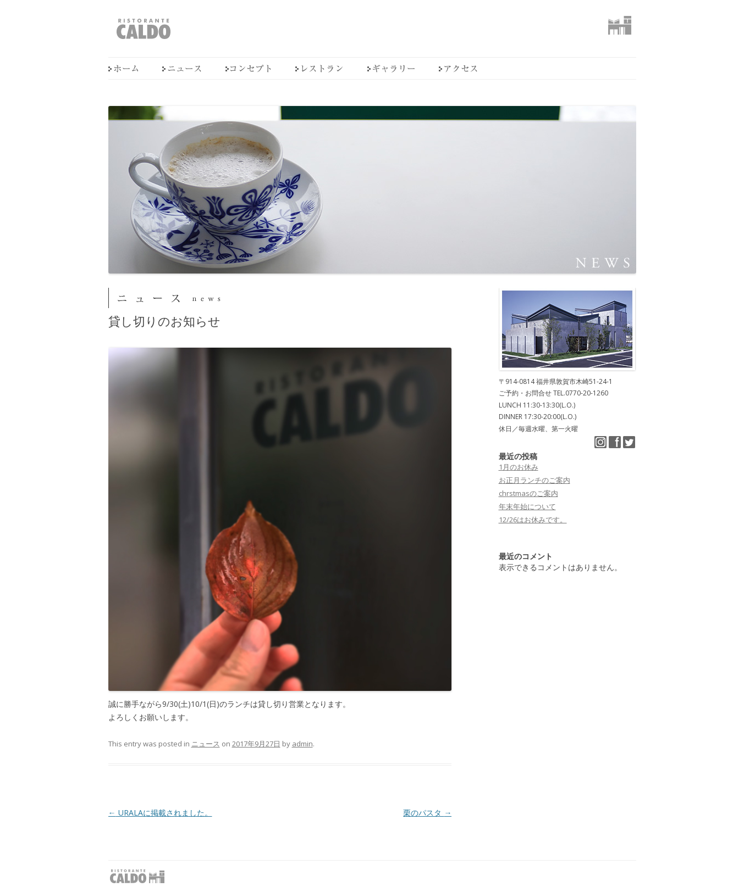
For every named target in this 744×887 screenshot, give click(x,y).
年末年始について (527, 506)
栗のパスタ (427, 812)
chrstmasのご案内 (528, 493)
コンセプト (248, 68)
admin (302, 744)
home (123, 68)
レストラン (319, 68)
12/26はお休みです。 (533, 520)
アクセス (458, 68)
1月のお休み (518, 467)
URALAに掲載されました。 (160, 812)
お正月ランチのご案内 (534, 480)
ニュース (181, 68)
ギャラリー (391, 68)
